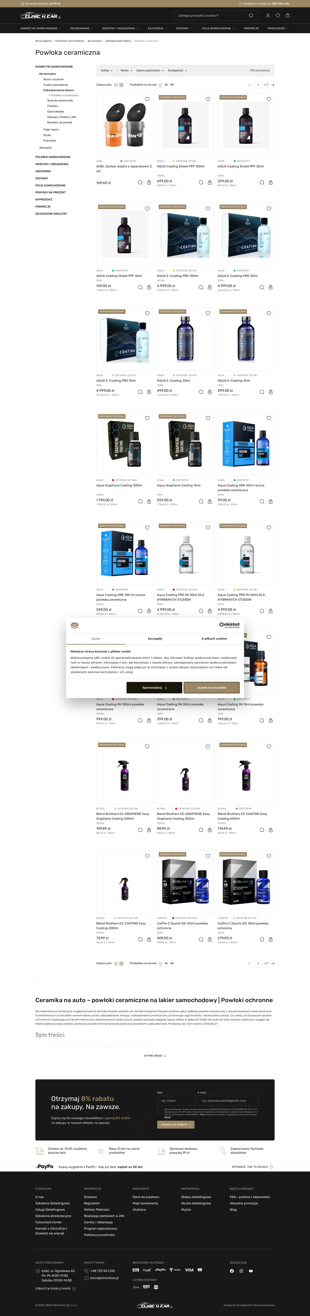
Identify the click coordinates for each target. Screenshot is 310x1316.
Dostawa (90, 1197)
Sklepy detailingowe (196, 1197)
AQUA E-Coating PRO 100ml (177, 276)
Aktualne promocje (244, 1203)
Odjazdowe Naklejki (51, 213)
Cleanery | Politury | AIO (61, 117)
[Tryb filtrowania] (121, 85)
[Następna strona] (271, 85)
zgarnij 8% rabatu (174, 1124)
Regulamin (92, 1203)
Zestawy (41, 178)
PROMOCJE (251, 28)
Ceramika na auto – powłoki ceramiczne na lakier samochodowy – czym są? (97, 1046)
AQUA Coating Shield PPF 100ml (180, 166)
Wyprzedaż (43, 199)
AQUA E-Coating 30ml (173, 380)
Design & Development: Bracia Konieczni (249, 1305)
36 (166, 84)
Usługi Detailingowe (50, 1209)
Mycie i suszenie (53, 79)
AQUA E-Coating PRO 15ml (116, 380)
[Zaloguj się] (268, 15)
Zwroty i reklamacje (98, 1222)
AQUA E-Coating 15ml (234, 380)
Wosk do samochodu (60, 100)
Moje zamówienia (145, 1203)
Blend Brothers (103, 808)
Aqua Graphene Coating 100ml (119, 485)
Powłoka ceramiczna (64, 95)
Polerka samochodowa (53, 157)
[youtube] (251, 1271)
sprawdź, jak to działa (250, 1167)
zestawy (182, 28)
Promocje (43, 206)
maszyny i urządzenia (118, 28)
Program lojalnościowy (100, 1228)
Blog (233, 1209)
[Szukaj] (215, 15)
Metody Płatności (97, 1209)
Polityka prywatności (99, 1235)
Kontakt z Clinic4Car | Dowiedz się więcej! (51, 1231)
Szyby (47, 135)
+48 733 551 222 (102, 1271)
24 (160, 84)
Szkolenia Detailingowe (52, 1203)
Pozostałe (49, 140)
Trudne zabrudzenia (55, 85)
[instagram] (241, 1271)
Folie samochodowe (50, 185)
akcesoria (156, 28)
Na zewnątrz (47, 74)
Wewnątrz (45, 147)
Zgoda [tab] (95, 638)
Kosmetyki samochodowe (54, 66)
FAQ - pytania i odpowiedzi (250, 1197)
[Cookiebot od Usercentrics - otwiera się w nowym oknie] (222, 626)
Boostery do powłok (59, 122)
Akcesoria (43, 171)
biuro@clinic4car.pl (104, 1278)
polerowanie (80, 28)
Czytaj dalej (153, 1055)
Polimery (52, 106)
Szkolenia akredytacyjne (53, 1216)
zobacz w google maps (53, 1288)
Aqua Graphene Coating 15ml (178, 485)
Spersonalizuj (155, 687)
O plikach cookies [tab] (214, 638)
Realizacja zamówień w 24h (104, 1216)
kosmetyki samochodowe (39, 28)
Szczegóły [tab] (155, 638)
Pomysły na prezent (50, 192)
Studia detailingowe (196, 1203)
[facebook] (232, 1271)
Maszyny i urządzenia (51, 164)
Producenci (276, 28)
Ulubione (139, 1209)
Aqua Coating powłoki (162, 161)
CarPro (162, 918)
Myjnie (186, 1209)
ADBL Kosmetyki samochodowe (106, 161)
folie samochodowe (216, 28)
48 (172, 84)
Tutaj (201, 1114)
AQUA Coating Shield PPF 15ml (119, 276)
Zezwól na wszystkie (211, 687)
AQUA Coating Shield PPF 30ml (241, 166)
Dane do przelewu (146, 1197)
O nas (39, 1197)
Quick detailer (55, 111)
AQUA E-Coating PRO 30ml (238, 276)
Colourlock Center (48, 1222)
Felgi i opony (51, 129)
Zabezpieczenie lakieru (58, 90)
